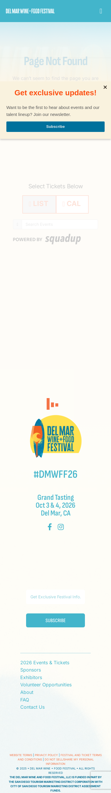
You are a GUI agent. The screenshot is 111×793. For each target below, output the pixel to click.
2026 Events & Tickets (44, 662)
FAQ (24, 700)
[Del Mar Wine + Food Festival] (30, 11)
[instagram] (61, 526)
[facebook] (50, 526)
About (26, 692)
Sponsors (30, 670)
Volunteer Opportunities (46, 685)
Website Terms (21, 755)
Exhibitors (31, 677)
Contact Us (32, 707)
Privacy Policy (46, 755)
